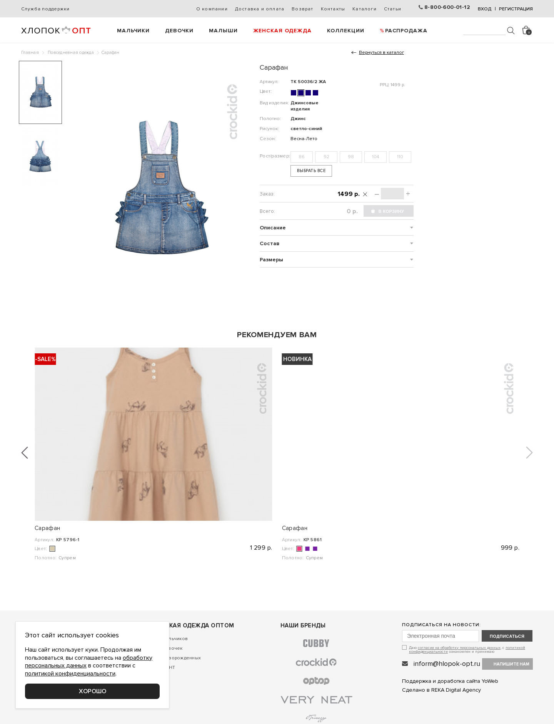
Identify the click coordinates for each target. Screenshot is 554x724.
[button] (24, 452)
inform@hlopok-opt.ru (447, 663)
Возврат (302, 9)
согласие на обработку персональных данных (459, 647)
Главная (30, 52)
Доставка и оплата (259, 9)
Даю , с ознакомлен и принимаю (467, 649)
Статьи (392, 9)
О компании (212, 9)
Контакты (333, 9)
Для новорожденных (177, 658)
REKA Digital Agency (456, 690)
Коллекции (345, 30)
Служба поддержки (45, 9)
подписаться (507, 636)
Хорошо (92, 691)
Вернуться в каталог (381, 52)
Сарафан (47, 528)
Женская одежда (282, 30)
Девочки (179, 30)
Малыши (223, 30)
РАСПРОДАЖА (406, 30)
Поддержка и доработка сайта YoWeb (450, 681)
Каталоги (364, 9)
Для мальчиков (170, 639)
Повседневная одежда (71, 52)
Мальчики (133, 30)
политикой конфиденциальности (70, 673)
